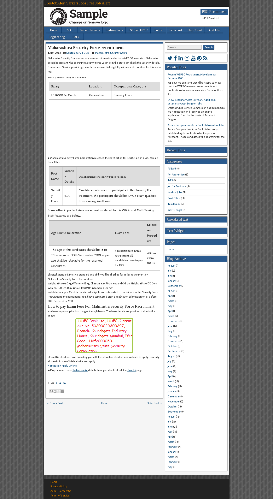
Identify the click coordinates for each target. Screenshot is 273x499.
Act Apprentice (176, 174)
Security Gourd (118, 52)
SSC (69, 30)
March (171, 300)
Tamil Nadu (174, 203)
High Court (195, 30)
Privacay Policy (58, 486)
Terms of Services (60, 495)
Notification (54, 365)
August (171, 265)
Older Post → (154, 403)
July (169, 270)
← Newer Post (55, 403)
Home (54, 30)
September (174, 285)
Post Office (174, 198)
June (170, 275)
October (172, 346)
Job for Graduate (177, 186)
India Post (175, 30)
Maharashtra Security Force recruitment (86, 47)
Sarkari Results (90, 30)
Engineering (57, 37)
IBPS (170, 180)
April (170, 295)
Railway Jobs (114, 30)
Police (158, 30)
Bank (76, 37)
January (172, 280)
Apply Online (69, 365)
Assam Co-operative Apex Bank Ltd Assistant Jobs (196, 125)
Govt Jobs (214, 30)
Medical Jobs (175, 192)
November (174, 401)
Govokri (131, 370)
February (172, 336)
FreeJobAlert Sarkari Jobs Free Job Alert (77, 3)
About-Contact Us (60, 490)
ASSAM (172, 168)
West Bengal (175, 209)
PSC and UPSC (138, 30)
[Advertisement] (104, 126)
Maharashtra (102, 52)
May (170, 305)
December (174, 321)
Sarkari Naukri (80, 370)
